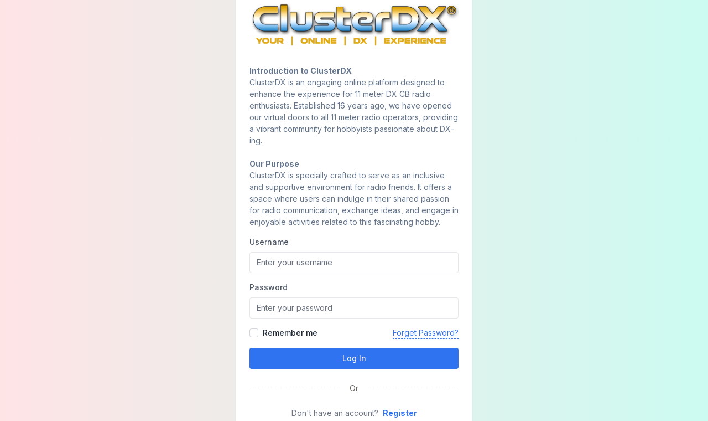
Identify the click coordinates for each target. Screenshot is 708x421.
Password (268, 287)
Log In (354, 358)
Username (269, 242)
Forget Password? (426, 332)
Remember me (290, 332)
